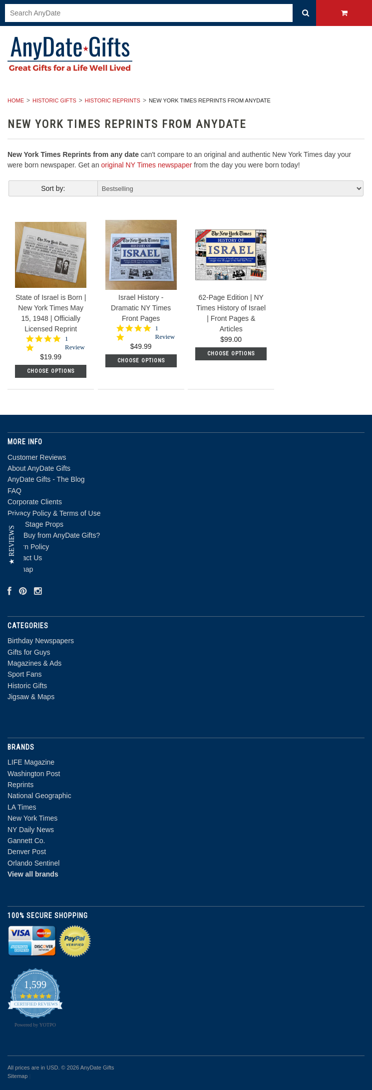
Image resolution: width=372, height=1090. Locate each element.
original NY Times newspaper (146, 165)
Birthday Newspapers (40, 641)
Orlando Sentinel (33, 863)
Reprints (20, 785)
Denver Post (26, 852)
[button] (11, 545)
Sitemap (17, 1076)
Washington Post (33, 774)
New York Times (32, 818)
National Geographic (39, 796)
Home (15, 100)
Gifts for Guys (28, 652)
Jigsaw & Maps (30, 697)
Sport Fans (24, 674)
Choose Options (50, 371)
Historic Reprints (112, 100)
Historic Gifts (54, 100)
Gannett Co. (26, 841)
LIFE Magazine (30, 762)
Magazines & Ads (34, 663)
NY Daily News (30, 830)
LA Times (21, 807)
